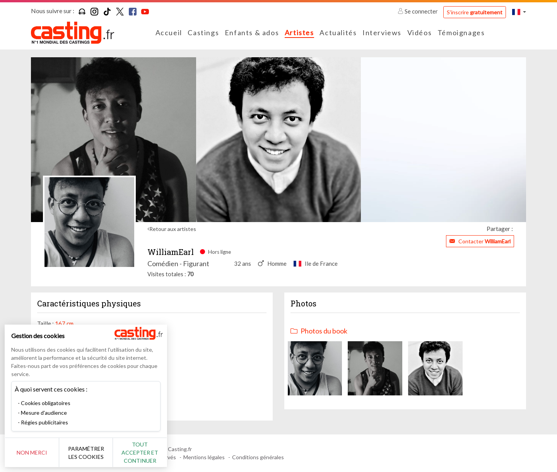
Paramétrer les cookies (86, 452)
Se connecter (418, 11)
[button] (519, 11)
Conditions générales (258, 457)
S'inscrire (474, 12)
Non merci (32, 452)
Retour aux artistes (172, 229)
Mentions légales (204, 457)
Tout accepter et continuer (139, 452)
